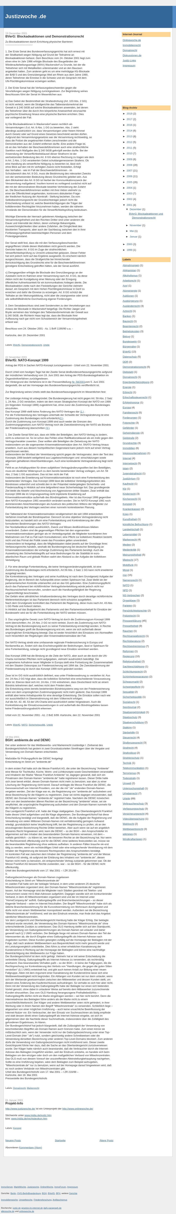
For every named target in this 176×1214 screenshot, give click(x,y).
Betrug (126, 336)
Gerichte (73, 1193)
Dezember (136, 209)
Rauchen (128, 630)
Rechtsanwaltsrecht (134, 636)
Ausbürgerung (131, 300)
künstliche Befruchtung (136, 524)
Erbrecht (127, 392)
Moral (126, 570)
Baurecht (128, 321)
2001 (130, 205)
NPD (125, 590)
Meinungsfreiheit (132, 554)
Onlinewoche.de (132, 40)
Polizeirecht (129, 615)
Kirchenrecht (130, 498)
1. (6, 434)
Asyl (125, 285)
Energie (127, 387)
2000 (130, 244)
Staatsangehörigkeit (134, 712)
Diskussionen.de (132, 55)
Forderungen (130, 417)
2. (6, 566)
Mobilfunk (128, 564)
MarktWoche (20, 1187)
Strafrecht (128, 747)
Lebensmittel (130, 534)
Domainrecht (19, 1088)
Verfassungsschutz (133, 808)
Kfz (124, 488)
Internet (127, 458)
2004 (130, 187)
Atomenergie (130, 290)
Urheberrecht (130, 793)
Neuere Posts (13, 1140)
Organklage (129, 600)
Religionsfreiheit (132, 661)
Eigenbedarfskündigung (136, 382)
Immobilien (129, 448)
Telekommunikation (133, 768)
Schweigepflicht (131, 686)
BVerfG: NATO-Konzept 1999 (27, 360)
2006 (130, 176)
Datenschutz (130, 356)
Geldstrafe (128, 438)
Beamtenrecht (131, 326)
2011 (130, 147)
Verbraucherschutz (133, 803)
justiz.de (17, 1208)
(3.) (48, 428)
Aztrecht (127, 311)
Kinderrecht (129, 493)
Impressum (129, 65)
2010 (130, 153)
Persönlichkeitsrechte (135, 610)
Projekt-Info (14, 1103)
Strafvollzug (129, 752)
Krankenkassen (131, 509)
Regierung (128, 656)
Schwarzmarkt (131, 681)
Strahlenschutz (131, 757)
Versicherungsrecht (133, 813)
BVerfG (16, 345)
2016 (130, 124)
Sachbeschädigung (133, 666)
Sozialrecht (129, 702)
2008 (130, 164)
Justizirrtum (129, 478)
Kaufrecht (128, 483)
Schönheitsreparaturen (136, 676)
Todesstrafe (129, 778)
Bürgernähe (129, 346)
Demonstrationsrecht (32, 345)
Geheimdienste (131, 432)
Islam (126, 468)
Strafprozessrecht (133, 742)
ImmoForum (60, 1187)
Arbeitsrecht (129, 280)
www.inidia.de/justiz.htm (37, 1115)
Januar (134, 236)
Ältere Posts (106, 1140)
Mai (132, 230)
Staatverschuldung (133, 722)
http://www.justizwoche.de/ (20, 1108)
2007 (130, 170)
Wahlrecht (128, 823)
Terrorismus (129, 773)
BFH (58, 1193)
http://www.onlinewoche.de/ (77, 1108)
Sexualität (128, 691)
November (136, 225)
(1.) (82, 411)
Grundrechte (130, 443)
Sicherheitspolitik (37, 725)
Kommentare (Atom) (30, 1147)
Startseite (60, 1140)
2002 (130, 199)
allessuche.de (7, 1211)
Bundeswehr (130, 341)
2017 (130, 119)
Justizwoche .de (25, 16)
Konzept (17, 1128)
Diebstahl (128, 371)
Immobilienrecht (132, 45)
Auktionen (128, 295)
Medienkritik (129, 549)
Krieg (126, 514)
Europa (127, 407)
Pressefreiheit (130, 625)
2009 (130, 159)
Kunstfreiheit (130, 519)
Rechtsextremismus (134, 646)
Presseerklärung (132, 620)
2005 (130, 182)
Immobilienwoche (9, 1200)
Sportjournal (129, 707)
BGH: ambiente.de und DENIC (28, 740)
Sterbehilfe (129, 732)
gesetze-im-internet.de (32, 1208)
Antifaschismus (60, 1200)
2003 (130, 193)
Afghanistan (129, 270)
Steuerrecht (129, 737)
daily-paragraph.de (52, 1208)
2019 (130, 113)
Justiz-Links (129, 60)
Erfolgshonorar (131, 402)
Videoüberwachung (133, 818)
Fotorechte (129, 422)
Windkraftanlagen (133, 839)
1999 (130, 249)
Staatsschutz (130, 717)
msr (125, 575)
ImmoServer (7, 1187)
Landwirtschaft (131, 529)
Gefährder (128, 427)
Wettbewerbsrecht (133, 828)
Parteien (127, 605)
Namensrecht (130, 580)
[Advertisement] (140, 86)
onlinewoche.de (26, 1211)
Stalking (127, 727)
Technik (127, 762)
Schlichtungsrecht (133, 671)
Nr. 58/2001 (78, 381)
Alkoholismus (130, 275)
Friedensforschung (43, 1200)
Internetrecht (130, 463)
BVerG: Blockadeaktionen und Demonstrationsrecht (44, 36)
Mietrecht (128, 559)
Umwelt (127, 783)
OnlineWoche (46, 1187)
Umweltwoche (25, 1200)
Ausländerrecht (131, 305)
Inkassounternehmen (134, 453)
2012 (130, 142)
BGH (44, 1193)
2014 (130, 130)
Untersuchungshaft (133, 788)
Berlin (13, 1193)
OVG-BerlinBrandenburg (29, 1193)
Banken (127, 316)
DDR (125, 361)
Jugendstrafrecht (132, 473)
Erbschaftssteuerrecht (135, 397)
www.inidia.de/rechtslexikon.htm (29, 1118)
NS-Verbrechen (131, 595)
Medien (127, 544)
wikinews (128, 834)
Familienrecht (130, 412)
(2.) (61, 418)
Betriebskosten (131, 331)
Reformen (128, 651)
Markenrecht (33, 1088)
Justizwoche (33, 1187)
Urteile (46, 345)
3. (6, 619)
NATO (24, 725)
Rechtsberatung (132, 641)
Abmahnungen (131, 265)
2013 (130, 136)
